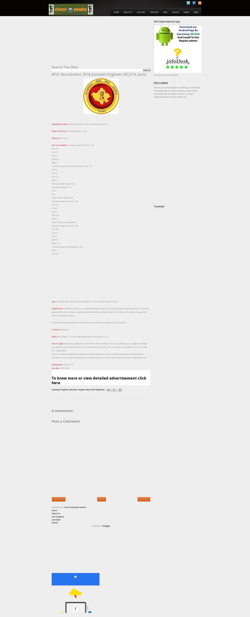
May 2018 (90, 390)
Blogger (106, 526)
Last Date (141, 12)
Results (175, 12)
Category (154, 12)
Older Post (143, 499)
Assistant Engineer (60, 390)
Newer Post (59, 499)
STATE (55, 523)
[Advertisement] (78, 42)
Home (116, 12)
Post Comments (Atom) (75, 507)
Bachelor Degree (77, 390)
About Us (128, 12)
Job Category (58, 516)
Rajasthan (100, 390)
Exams (186, 12)
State (165, 12)
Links (196, 12)
